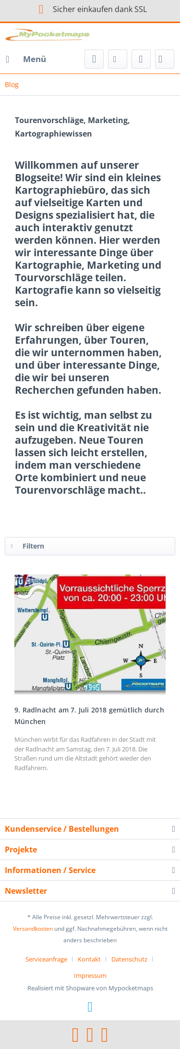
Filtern (27, 544)
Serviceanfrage (46, 959)
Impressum (90, 975)
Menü (26, 57)
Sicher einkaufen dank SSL (90, 9)
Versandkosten (33, 928)
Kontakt (89, 959)
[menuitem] (25, 59)
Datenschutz (129, 959)
